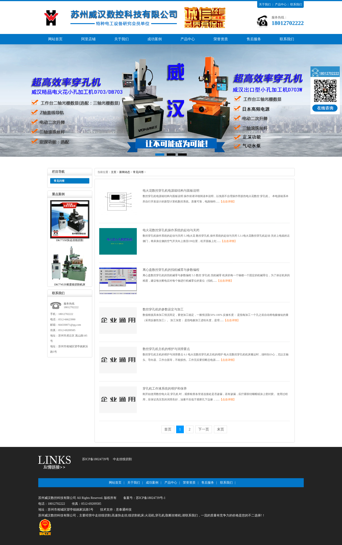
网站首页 (55, 39)
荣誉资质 (221, 39)
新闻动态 (124, 172)
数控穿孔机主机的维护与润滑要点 (166, 349)
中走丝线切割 (122, 459)
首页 (167, 429)
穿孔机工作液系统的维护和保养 (165, 388)
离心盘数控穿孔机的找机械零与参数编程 (171, 269)
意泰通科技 (124, 509)
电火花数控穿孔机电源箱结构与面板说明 (171, 190)
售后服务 (254, 39)
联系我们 (296, 4)
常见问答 (138, 172)
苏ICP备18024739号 (95, 459)
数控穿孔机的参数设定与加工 (163, 309)
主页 (113, 172)
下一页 (203, 429)
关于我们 (265, 4)
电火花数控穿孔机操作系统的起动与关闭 (171, 230)
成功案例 (154, 39)
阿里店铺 (88, 39)
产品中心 (281, 4)
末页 (220, 429)
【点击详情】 (228, 201)
